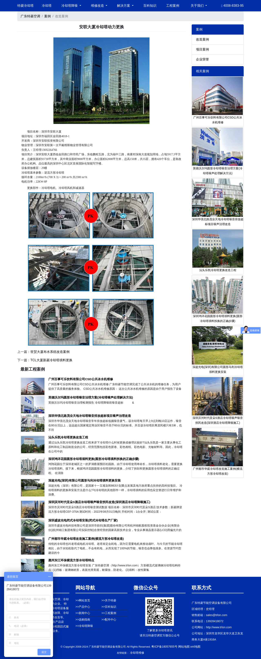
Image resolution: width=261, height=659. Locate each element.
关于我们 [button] (198, 5)
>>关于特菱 (109, 600)
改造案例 (202, 39)
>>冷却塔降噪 (84, 625)
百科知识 (149, 5)
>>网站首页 (82, 600)
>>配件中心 (109, 619)
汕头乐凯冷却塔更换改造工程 (68, 437)
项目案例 (202, 49)
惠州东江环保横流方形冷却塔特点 (71, 560)
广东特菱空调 (30, 16)
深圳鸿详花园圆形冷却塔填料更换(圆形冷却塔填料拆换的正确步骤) (93, 459)
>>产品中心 (82, 606)
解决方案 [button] (124, 5)
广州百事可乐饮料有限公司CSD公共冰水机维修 (80, 379)
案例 (47, 16)
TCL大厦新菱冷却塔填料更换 (51, 360)
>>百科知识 (109, 606)
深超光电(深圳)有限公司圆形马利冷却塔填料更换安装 (84, 480)
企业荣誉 (202, 59)
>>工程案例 (109, 613)
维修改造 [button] (98, 5)
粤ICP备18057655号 (164, 646)
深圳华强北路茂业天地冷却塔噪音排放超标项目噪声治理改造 (89, 415)
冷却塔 (47, 5)
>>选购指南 (82, 619)
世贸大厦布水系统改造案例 (50, 352)
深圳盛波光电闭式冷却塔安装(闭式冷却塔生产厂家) (83, 520)
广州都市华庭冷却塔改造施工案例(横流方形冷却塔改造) (86, 538)
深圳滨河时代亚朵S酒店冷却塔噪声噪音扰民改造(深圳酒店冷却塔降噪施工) (99, 502)
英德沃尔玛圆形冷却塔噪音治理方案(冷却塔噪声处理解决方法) (90, 397)
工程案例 (172, 5)
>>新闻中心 (82, 613)
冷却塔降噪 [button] (70, 5)
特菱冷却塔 (25, 5)
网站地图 (184, 646)
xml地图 (195, 646)
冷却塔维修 (137, 652)
